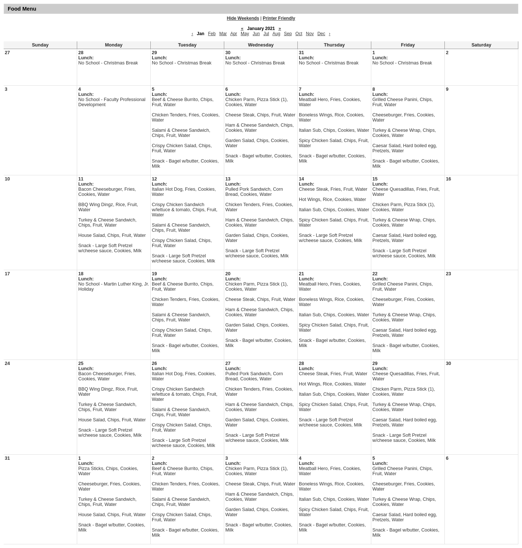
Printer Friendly (279, 18)
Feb (212, 33)
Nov (309, 33)
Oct (299, 33)
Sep (288, 33)
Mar (223, 33)
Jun (256, 33)
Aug (276, 33)
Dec (321, 33)
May (245, 33)
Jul (266, 33)
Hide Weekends (243, 18)
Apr (233, 33)
